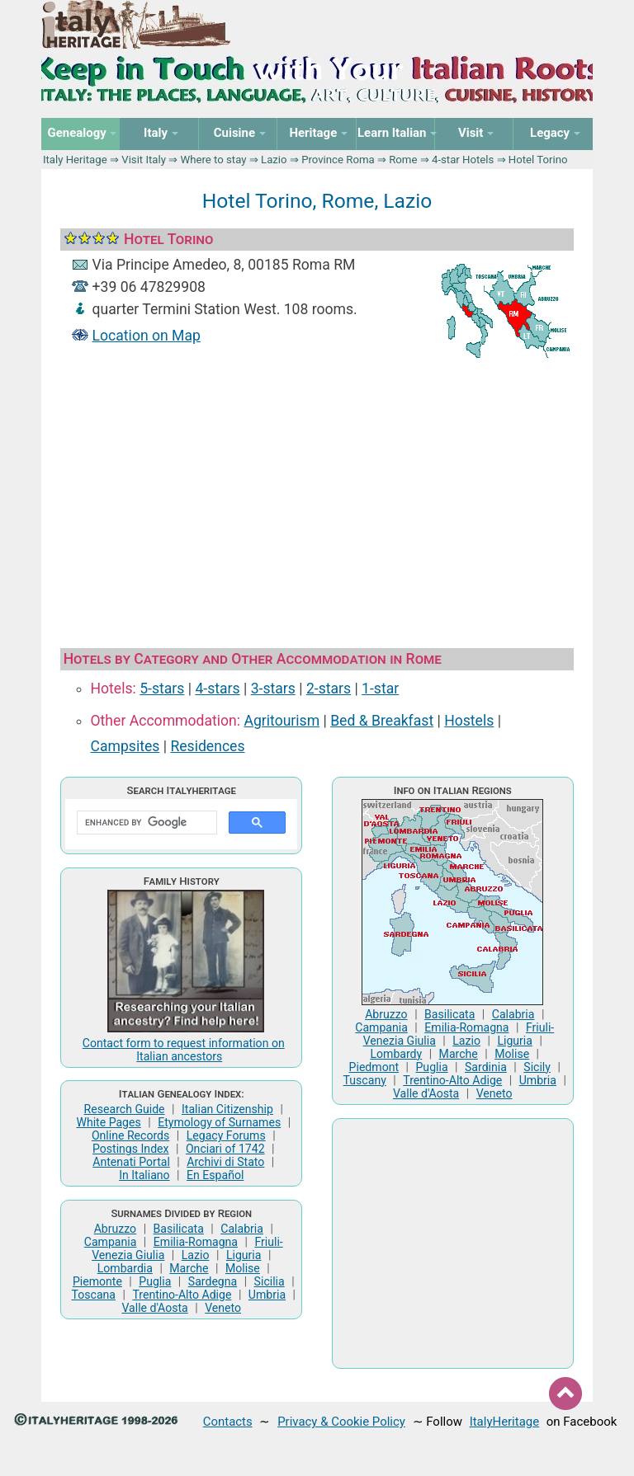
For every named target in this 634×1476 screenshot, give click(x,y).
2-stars (328, 688)
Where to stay (214, 159)
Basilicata (179, 1228)
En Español (215, 1175)
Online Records (130, 1135)
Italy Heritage (75, 159)
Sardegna (212, 1281)
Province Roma (338, 159)
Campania (110, 1241)
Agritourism (281, 720)
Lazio (274, 159)
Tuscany (364, 1080)
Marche (188, 1268)
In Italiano (144, 1175)
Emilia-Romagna (196, 1241)
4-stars (217, 688)
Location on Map (146, 335)
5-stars (162, 688)
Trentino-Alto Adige (181, 1294)
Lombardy (396, 1053)
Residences (207, 746)
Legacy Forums (226, 1135)
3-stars (273, 688)
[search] (145, 823)
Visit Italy (143, 159)
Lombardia (125, 1268)
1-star (380, 688)
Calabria (241, 1228)
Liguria (244, 1255)
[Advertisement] (317, 498)
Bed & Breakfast (381, 720)
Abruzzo (115, 1228)
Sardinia (486, 1067)
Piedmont (374, 1067)
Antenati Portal (131, 1161)
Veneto (223, 1307)
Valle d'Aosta (154, 1307)
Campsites (125, 746)
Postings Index (130, 1148)
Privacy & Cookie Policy (341, 1421)
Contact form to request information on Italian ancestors (184, 1049)
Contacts (228, 1421)
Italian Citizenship (227, 1109)
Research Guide (124, 1109)
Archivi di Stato (225, 1161)
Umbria (267, 1294)
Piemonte (97, 1281)
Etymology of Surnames (219, 1122)
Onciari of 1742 (225, 1148)
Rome (403, 159)
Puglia (155, 1281)
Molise (242, 1268)
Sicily (537, 1067)
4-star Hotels (463, 159)
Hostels (469, 720)
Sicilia (269, 1281)
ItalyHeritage (504, 1421)
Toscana (94, 1294)
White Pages (108, 1122)
